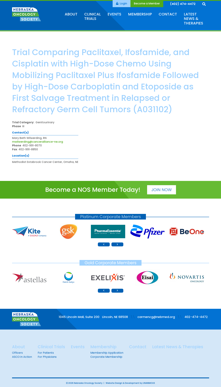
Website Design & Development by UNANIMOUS (130, 383)
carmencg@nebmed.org (156, 317)
